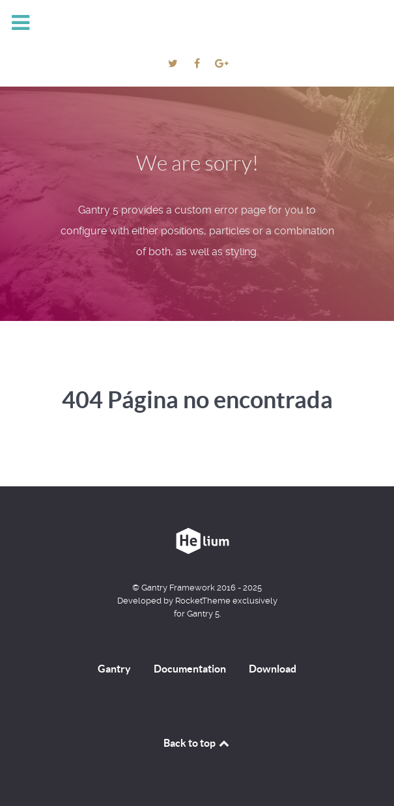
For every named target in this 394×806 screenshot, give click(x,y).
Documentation (190, 668)
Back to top (197, 743)
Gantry (114, 668)
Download (272, 668)
